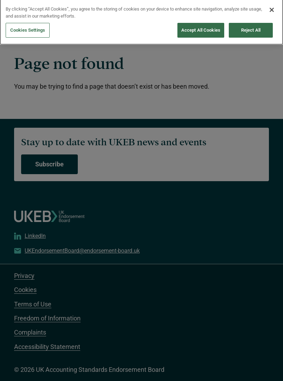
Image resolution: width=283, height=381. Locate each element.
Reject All (250, 24)
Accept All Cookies (200, 24)
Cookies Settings (27, 24)
